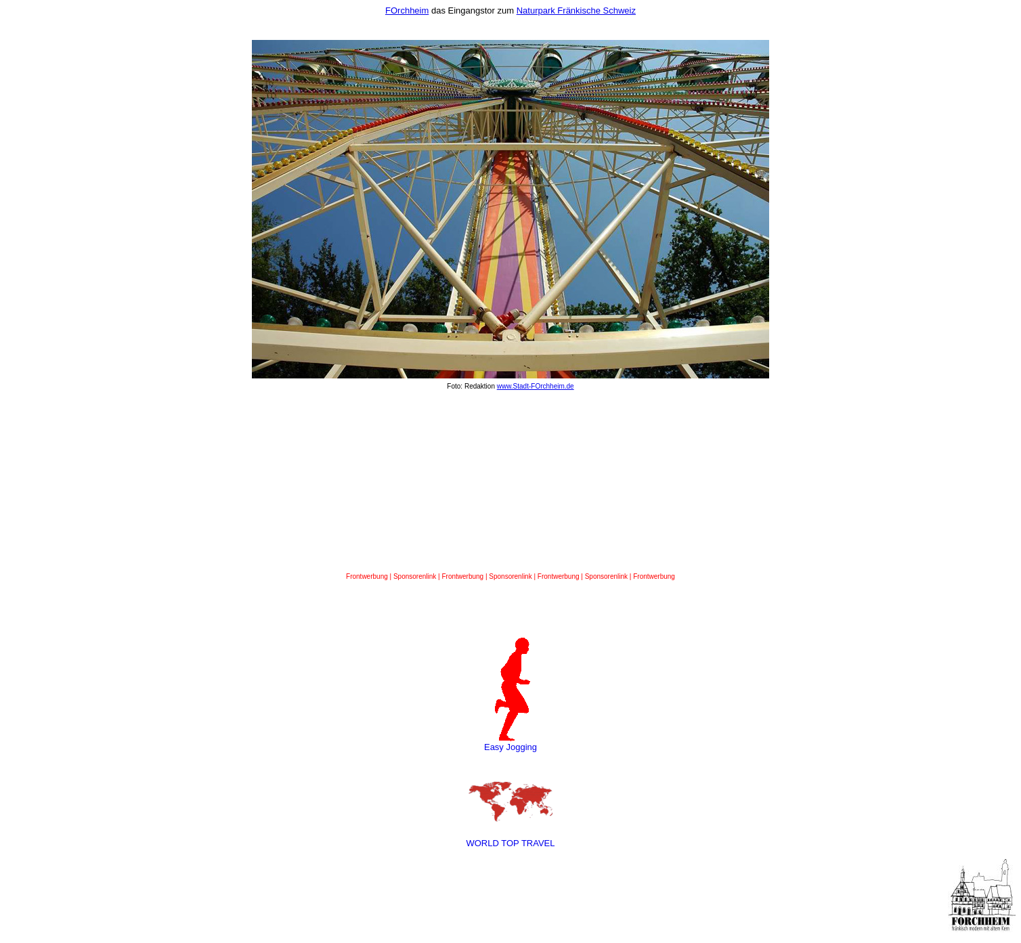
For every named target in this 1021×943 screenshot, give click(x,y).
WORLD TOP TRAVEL (510, 843)
